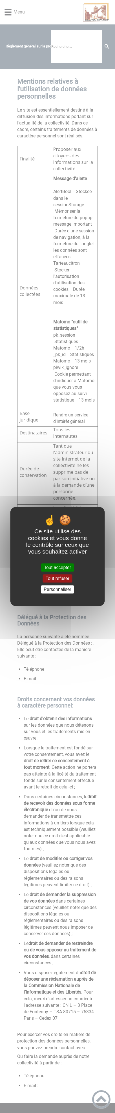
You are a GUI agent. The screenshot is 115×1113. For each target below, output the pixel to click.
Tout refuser (57, 578)
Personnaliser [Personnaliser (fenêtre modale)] (57, 589)
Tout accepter (57, 567)
